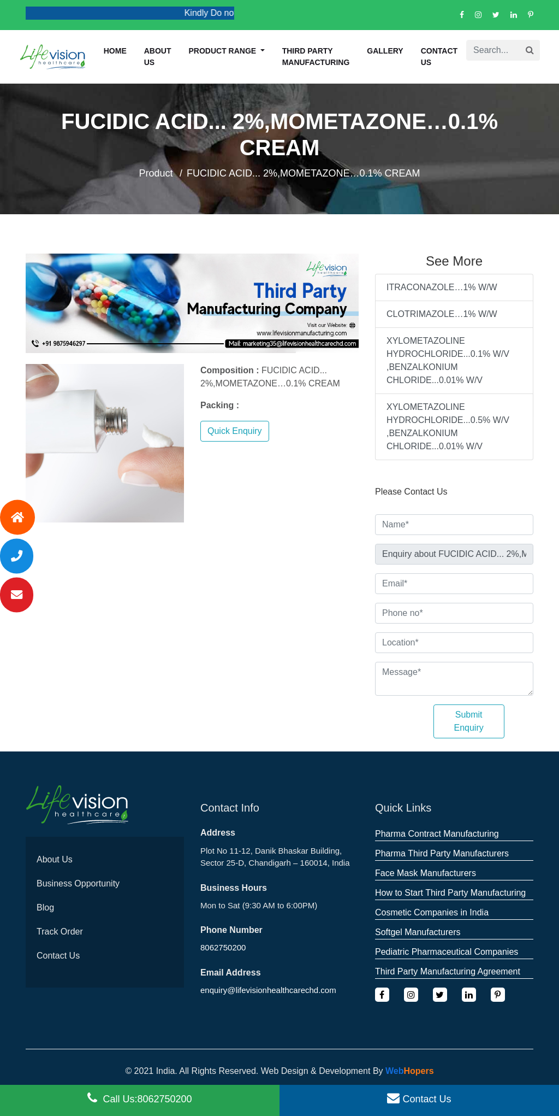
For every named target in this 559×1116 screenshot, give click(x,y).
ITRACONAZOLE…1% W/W (441, 287)
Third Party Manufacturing (316, 56)
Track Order (60, 931)
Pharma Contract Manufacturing (437, 833)
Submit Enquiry (469, 721)
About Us (55, 859)
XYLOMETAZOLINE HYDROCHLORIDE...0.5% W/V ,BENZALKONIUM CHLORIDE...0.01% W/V (447, 426)
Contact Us (439, 56)
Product (156, 173)
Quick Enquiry (234, 431)
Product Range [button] (224, 50)
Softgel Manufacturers (418, 932)
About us (157, 56)
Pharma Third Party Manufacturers (442, 853)
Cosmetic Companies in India (432, 912)
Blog (45, 907)
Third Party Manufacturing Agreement (447, 971)
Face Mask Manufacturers (425, 873)
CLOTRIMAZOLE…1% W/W (441, 314)
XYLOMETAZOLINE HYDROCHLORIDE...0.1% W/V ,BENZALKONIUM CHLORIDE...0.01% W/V (447, 360)
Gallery (385, 50)
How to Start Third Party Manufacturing (450, 892)
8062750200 (223, 947)
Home (115, 50)
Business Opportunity (78, 883)
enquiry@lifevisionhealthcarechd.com (268, 990)
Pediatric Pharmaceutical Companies (446, 951)
